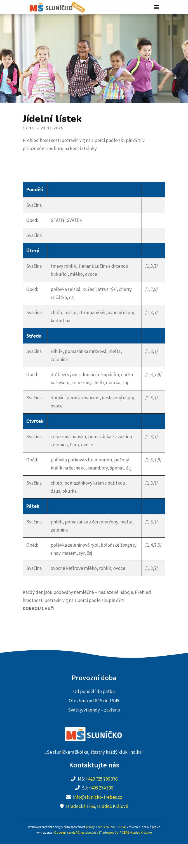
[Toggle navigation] (156, 7)
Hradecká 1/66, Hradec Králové (97, 806)
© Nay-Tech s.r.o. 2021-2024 (105, 827)
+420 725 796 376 (102, 779)
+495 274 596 (101, 788)
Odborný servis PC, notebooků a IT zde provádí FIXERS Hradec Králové (103, 832)
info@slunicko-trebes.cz (97, 797)
